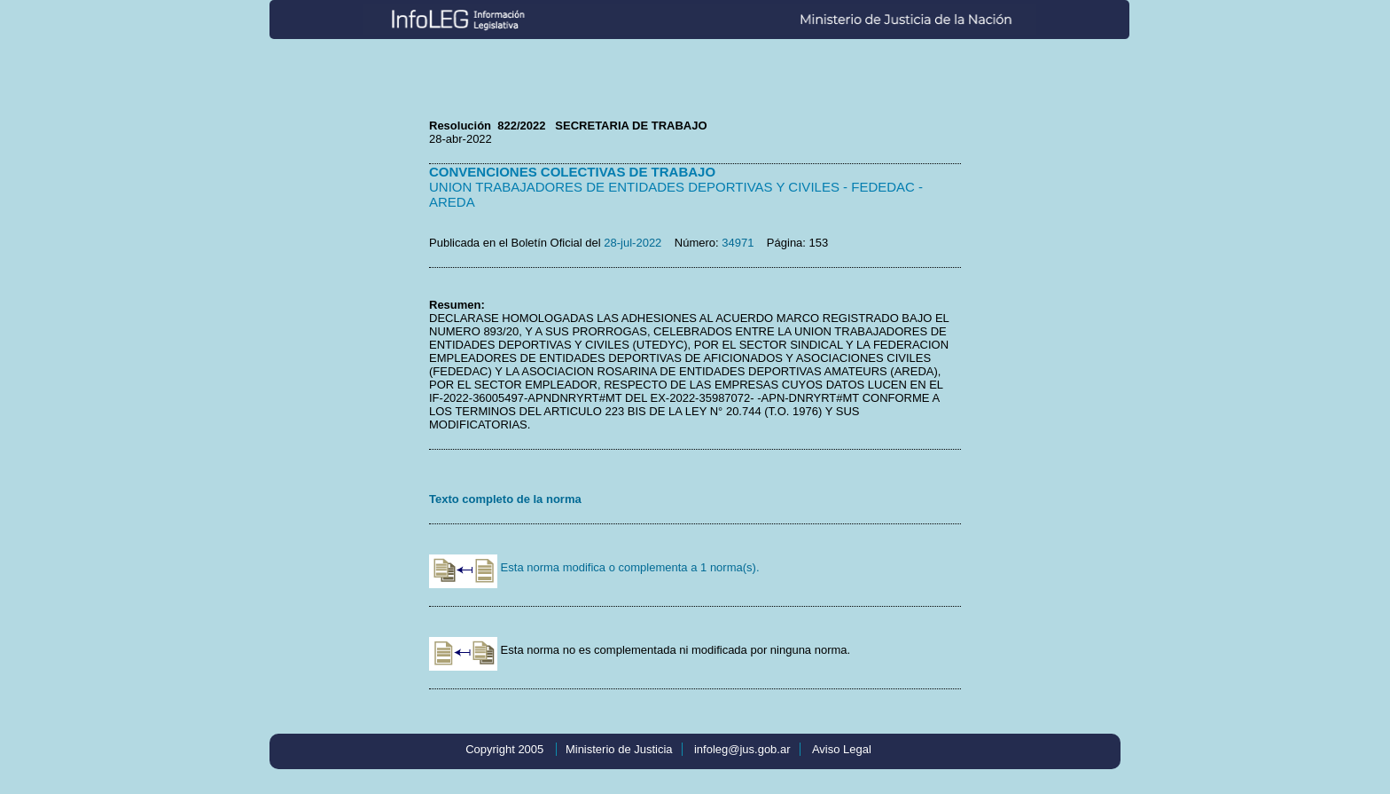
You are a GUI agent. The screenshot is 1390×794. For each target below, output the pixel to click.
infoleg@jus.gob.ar (742, 749)
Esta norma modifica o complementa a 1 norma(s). (594, 567)
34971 (738, 242)
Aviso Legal (841, 749)
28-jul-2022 (632, 242)
